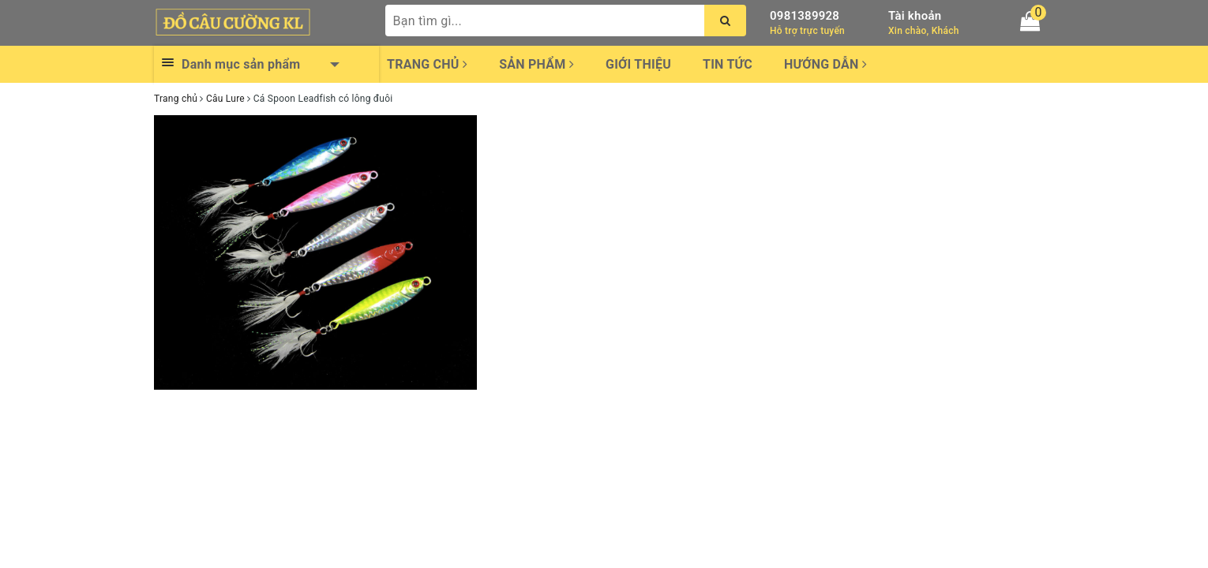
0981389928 (804, 16)
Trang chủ (427, 64)
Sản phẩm (536, 64)
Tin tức (727, 64)
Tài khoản (914, 16)
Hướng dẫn (825, 64)
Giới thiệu (638, 64)
